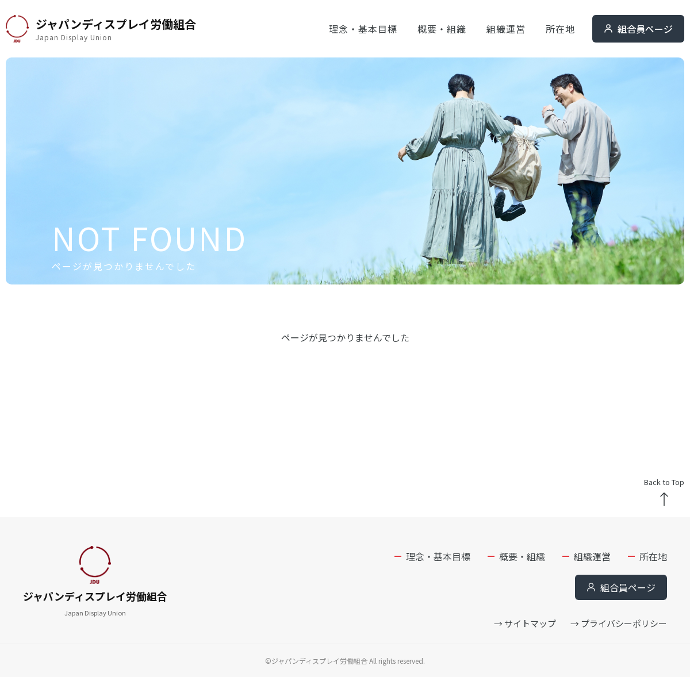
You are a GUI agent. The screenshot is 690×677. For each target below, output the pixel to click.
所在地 (560, 29)
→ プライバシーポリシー (618, 623)
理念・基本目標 (363, 29)
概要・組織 (441, 29)
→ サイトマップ (525, 623)
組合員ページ (638, 29)
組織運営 (506, 29)
